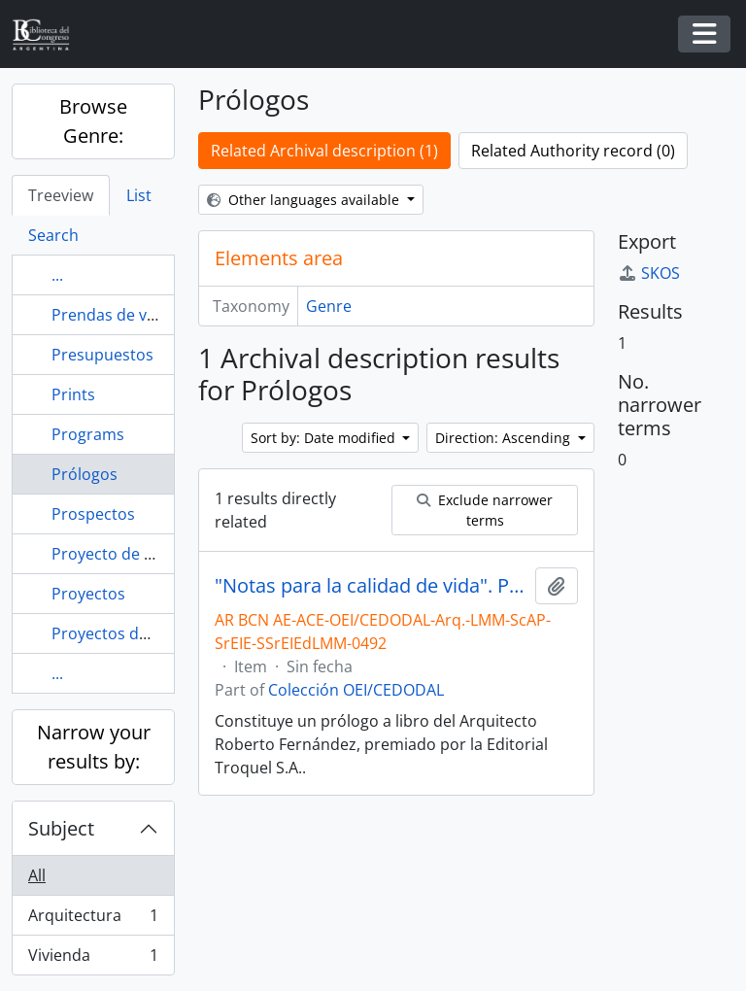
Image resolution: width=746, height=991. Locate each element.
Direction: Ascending (504, 437)
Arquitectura (92, 920)
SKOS (649, 273)
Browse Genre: (93, 121)
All (37, 875)
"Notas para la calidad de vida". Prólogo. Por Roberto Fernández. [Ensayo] (371, 586)
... (57, 275)
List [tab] (139, 195)
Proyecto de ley (107, 553)
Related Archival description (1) (324, 150)
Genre (329, 306)
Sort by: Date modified (325, 437)
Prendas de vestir (115, 314)
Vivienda (92, 958)
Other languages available (305, 199)
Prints (73, 394)
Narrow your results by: (94, 746)
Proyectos (88, 593)
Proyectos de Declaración (145, 633)
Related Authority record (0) (573, 150)
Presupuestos (102, 354)
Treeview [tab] (60, 195)
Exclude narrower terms (485, 510)
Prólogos (84, 474)
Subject (61, 828)
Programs (87, 434)
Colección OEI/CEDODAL (356, 690)
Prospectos (93, 514)
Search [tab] (53, 235)
